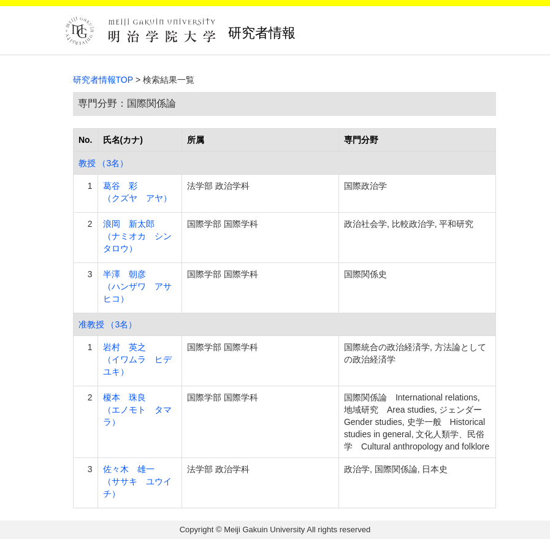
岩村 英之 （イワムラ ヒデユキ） (137, 359)
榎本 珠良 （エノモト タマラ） (137, 409)
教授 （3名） (103, 163)
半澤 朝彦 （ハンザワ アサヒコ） (137, 286)
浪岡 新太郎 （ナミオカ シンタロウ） (137, 236)
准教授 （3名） (107, 324)
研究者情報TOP (103, 80)
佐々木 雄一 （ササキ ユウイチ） (137, 481)
